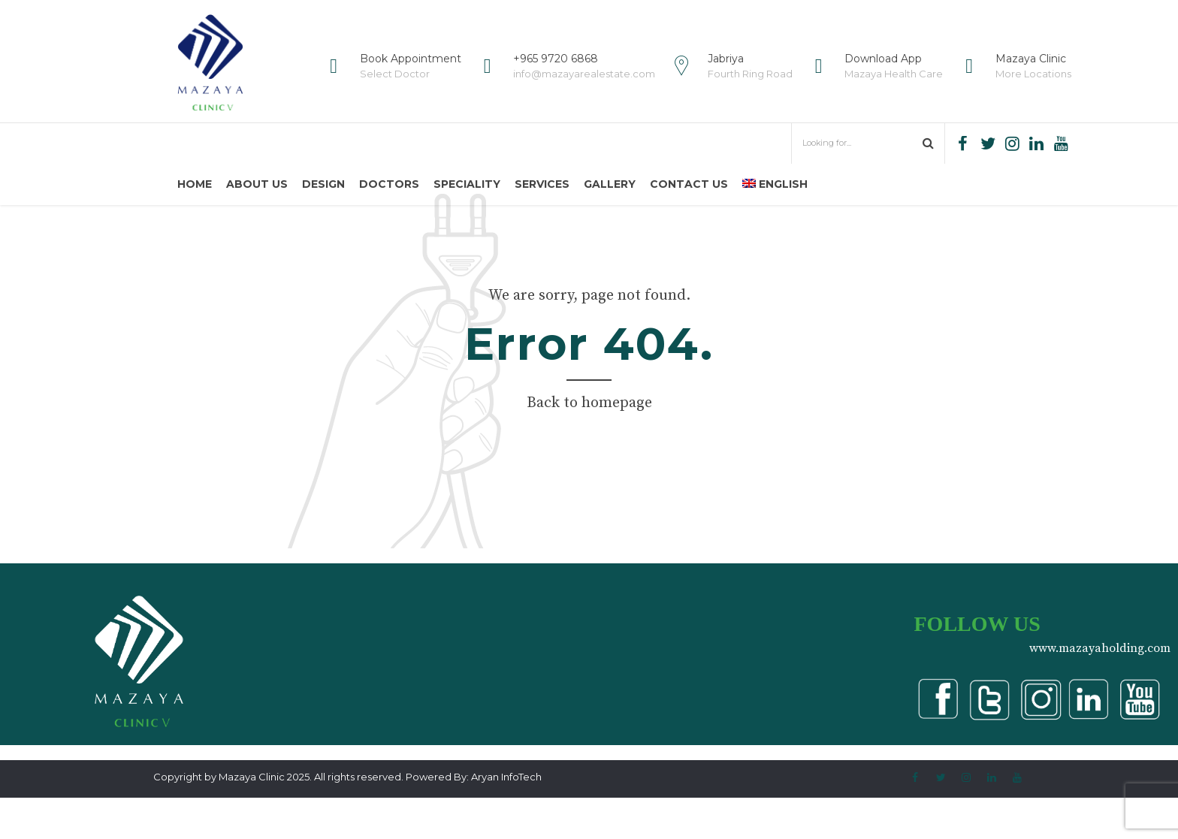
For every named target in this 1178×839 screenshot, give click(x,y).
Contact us (689, 184)
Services (542, 184)
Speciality (466, 184)
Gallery (610, 184)
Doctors (389, 184)
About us (257, 184)
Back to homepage (589, 444)
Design (323, 184)
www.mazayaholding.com (1099, 689)
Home (194, 184)
